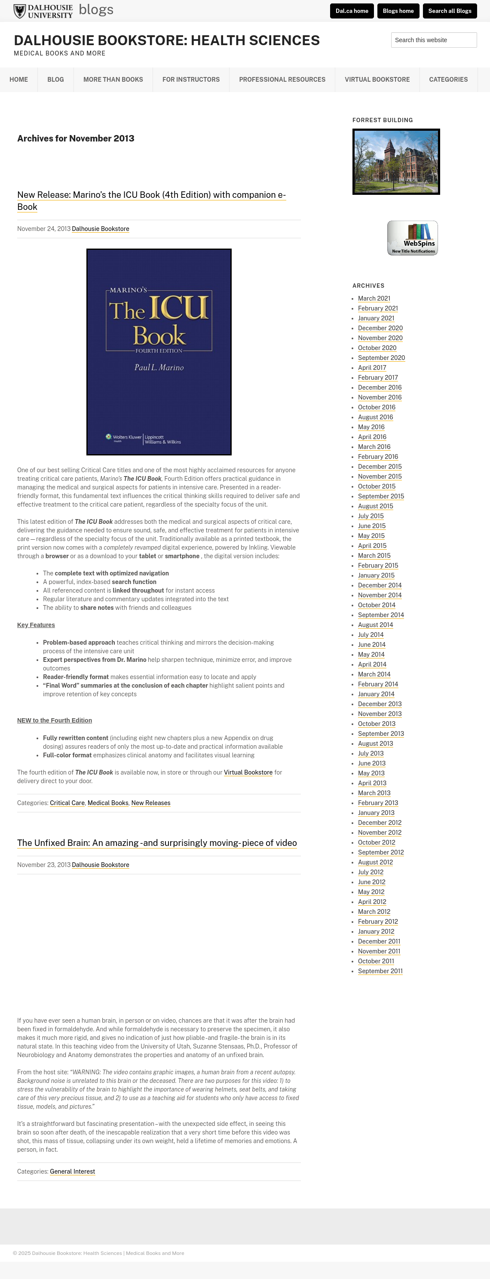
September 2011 (380, 971)
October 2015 (376, 486)
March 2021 (374, 298)
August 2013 (375, 743)
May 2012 (371, 892)
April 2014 (372, 664)
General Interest (72, 1171)
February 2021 (378, 308)
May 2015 (371, 535)
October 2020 (377, 347)
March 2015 (374, 555)
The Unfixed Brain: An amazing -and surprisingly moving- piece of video (157, 843)
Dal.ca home (352, 11)
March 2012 (374, 911)
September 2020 (381, 357)
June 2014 (372, 644)
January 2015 (376, 575)
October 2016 (376, 407)
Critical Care (67, 802)
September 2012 (381, 852)
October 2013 (376, 723)
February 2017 (378, 377)
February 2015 (378, 565)
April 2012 (372, 901)
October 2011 (376, 961)
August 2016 (375, 417)
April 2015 (372, 545)
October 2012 (376, 842)
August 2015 (375, 506)
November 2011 (379, 951)
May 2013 (371, 773)
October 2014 (376, 605)
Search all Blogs (450, 11)
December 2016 (380, 387)
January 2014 (376, 694)
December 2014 (380, 585)
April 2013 (372, 783)
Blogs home (398, 11)
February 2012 (378, 921)
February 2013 (378, 802)
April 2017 (372, 367)
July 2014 (371, 634)
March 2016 (374, 446)
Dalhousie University (43, 11)
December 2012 (379, 822)
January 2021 (376, 318)
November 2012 (379, 832)
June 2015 (372, 526)
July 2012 (370, 872)
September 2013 (381, 733)
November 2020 (380, 338)
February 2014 (378, 684)
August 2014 (375, 624)
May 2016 (371, 427)
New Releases (150, 802)
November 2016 (380, 397)
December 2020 (380, 328)
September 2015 (381, 496)
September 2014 (381, 615)
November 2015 (380, 476)
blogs (96, 9)
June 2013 (372, 763)
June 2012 (372, 882)
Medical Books (108, 802)
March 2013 (374, 793)
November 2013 (380, 713)
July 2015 (371, 516)
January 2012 (376, 931)
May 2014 (371, 654)
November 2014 (380, 595)
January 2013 (376, 812)
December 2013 (380, 704)
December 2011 (379, 941)
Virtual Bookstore (248, 772)
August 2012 (375, 862)
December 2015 (380, 466)
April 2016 (372, 437)
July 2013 (371, 753)
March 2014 (374, 674)
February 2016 (378, 456)
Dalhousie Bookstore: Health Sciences (167, 40)
